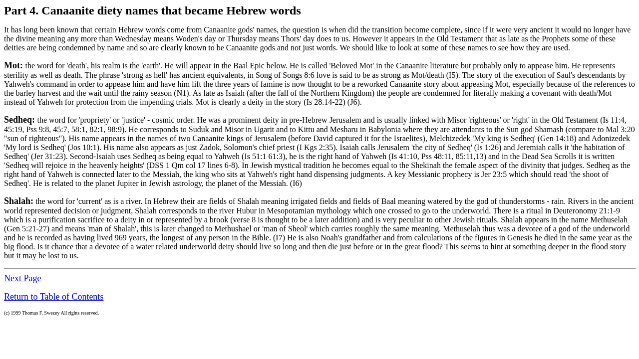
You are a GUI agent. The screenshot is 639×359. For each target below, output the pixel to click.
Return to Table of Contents (53, 297)
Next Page (22, 278)
